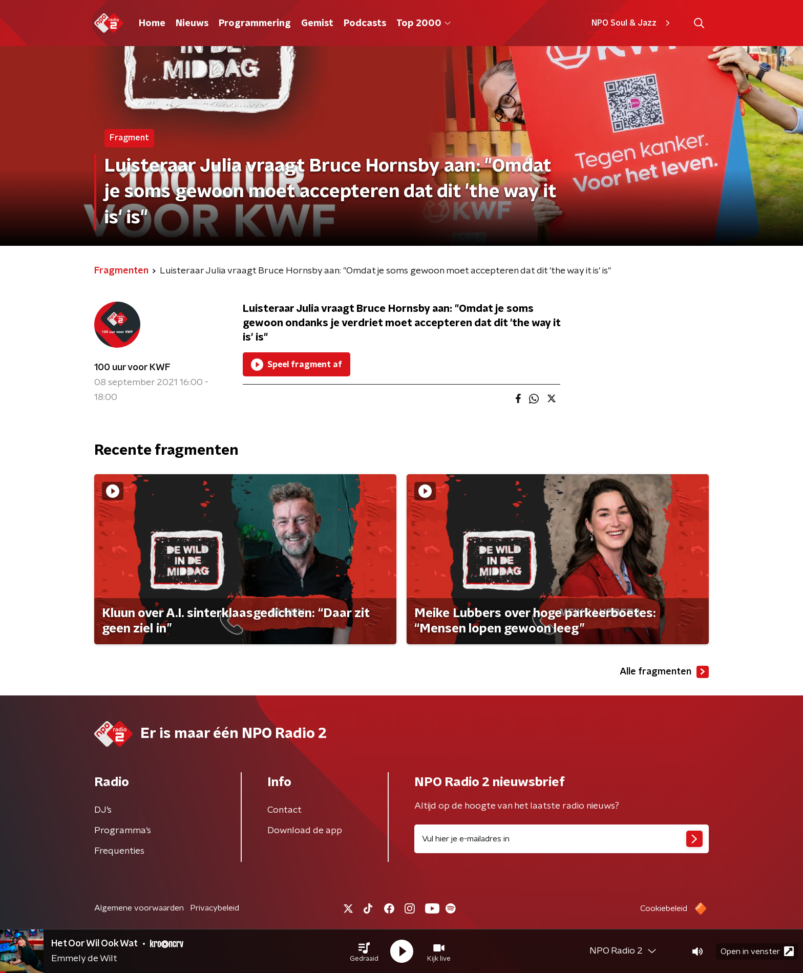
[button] (364, 951)
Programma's (122, 830)
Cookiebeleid (663, 908)
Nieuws (192, 23)
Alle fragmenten (664, 672)
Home (152, 23)
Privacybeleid (214, 908)
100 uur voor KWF (132, 367)
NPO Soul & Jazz (632, 23)
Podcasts (365, 23)
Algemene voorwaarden (139, 908)
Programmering (255, 23)
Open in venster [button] (757, 951)
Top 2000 (423, 23)
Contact (284, 810)
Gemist (317, 23)
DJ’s (103, 810)
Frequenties (119, 851)
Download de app (304, 830)
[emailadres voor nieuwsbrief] (561, 838)
